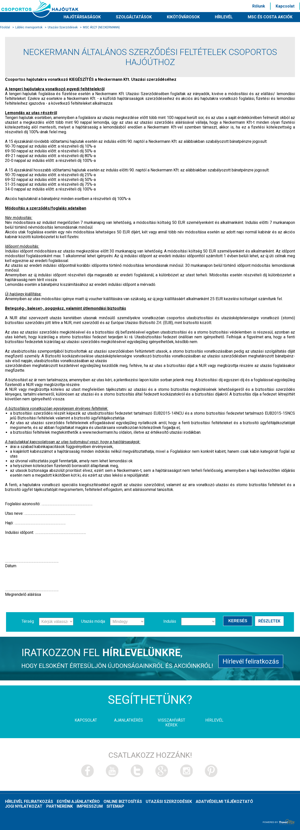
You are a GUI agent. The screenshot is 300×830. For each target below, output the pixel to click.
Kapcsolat (285, 6)
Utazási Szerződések (63, 27)
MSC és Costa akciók (270, 17)
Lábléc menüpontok (28, 27)
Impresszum (90, 806)
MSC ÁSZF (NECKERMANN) (101, 27)
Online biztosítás (123, 801)
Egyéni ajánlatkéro (78, 801)
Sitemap (115, 806)
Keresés (238, 621)
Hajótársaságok (82, 17)
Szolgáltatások (134, 17)
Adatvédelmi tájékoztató (224, 801)
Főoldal (5, 27)
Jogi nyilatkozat (23, 806)
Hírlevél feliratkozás (251, 660)
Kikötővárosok (183, 17)
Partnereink (59, 806)
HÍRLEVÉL (224, 17)
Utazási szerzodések (169, 801)
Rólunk (258, 6)
